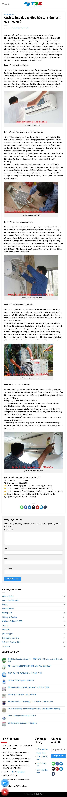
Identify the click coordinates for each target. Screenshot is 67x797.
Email (7, 558)
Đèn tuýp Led (7, 613)
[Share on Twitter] (29, 507)
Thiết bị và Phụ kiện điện (11, 642)
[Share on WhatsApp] (22, 507)
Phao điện (5, 629)
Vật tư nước (6, 646)
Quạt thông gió (7, 634)
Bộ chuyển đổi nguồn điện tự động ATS (22, 723)
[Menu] (5, 4)
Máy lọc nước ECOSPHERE (12, 621)
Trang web (8, 568)
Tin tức (11, 14)
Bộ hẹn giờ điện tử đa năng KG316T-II (22, 695)
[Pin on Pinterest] (37, 507)
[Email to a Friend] (33, 507)
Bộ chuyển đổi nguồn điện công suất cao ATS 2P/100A (28, 687)
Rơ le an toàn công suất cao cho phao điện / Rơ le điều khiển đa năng (34, 709)
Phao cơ (5, 625)
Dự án (6, 14)
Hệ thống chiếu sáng (9, 617)
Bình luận (8, 530)
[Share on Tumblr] (45, 507)
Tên (6, 548)
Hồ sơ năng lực (42, 749)
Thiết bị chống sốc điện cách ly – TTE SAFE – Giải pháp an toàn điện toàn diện (35, 660)
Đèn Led (5, 605)
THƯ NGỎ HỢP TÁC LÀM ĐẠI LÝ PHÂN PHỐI (25, 673)
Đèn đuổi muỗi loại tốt (10, 600)
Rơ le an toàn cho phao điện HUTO (21, 680)
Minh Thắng (25, 28)
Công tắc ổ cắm (7, 596)
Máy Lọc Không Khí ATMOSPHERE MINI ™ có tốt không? (29, 666)
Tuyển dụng (41, 753)
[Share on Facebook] (25, 507)
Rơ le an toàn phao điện (10, 638)
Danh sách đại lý (18, 772)
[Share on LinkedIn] (41, 507)
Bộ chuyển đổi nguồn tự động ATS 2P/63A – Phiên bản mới (30, 702)
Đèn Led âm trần (8, 609)
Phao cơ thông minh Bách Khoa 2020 (22, 716)
